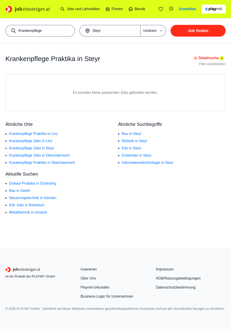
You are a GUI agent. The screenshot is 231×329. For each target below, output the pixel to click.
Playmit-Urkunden (95, 287)
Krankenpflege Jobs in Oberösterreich (39, 155)
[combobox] (40, 31)
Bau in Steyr (131, 134)
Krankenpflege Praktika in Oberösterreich (42, 162)
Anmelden (187, 9)
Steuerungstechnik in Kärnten (32, 198)
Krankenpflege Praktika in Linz (33, 134)
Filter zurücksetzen (212, 64)
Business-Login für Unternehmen (107, 296)
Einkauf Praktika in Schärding (32, 183)
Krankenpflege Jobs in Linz (30, 141)
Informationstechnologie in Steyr (147, 162)
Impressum (165, 269)
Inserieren (89, 269)
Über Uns (88, 278)
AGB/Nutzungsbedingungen (178, 278)
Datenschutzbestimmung (176, 287)
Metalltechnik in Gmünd (28, 212)
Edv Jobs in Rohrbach (26, 205)
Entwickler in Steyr (137, 155)
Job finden (198, 30)
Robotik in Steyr (134, 141)
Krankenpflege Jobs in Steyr (31, 148)
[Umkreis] (153, 31)
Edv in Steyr (131, 148)
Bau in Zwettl (19, 191)
